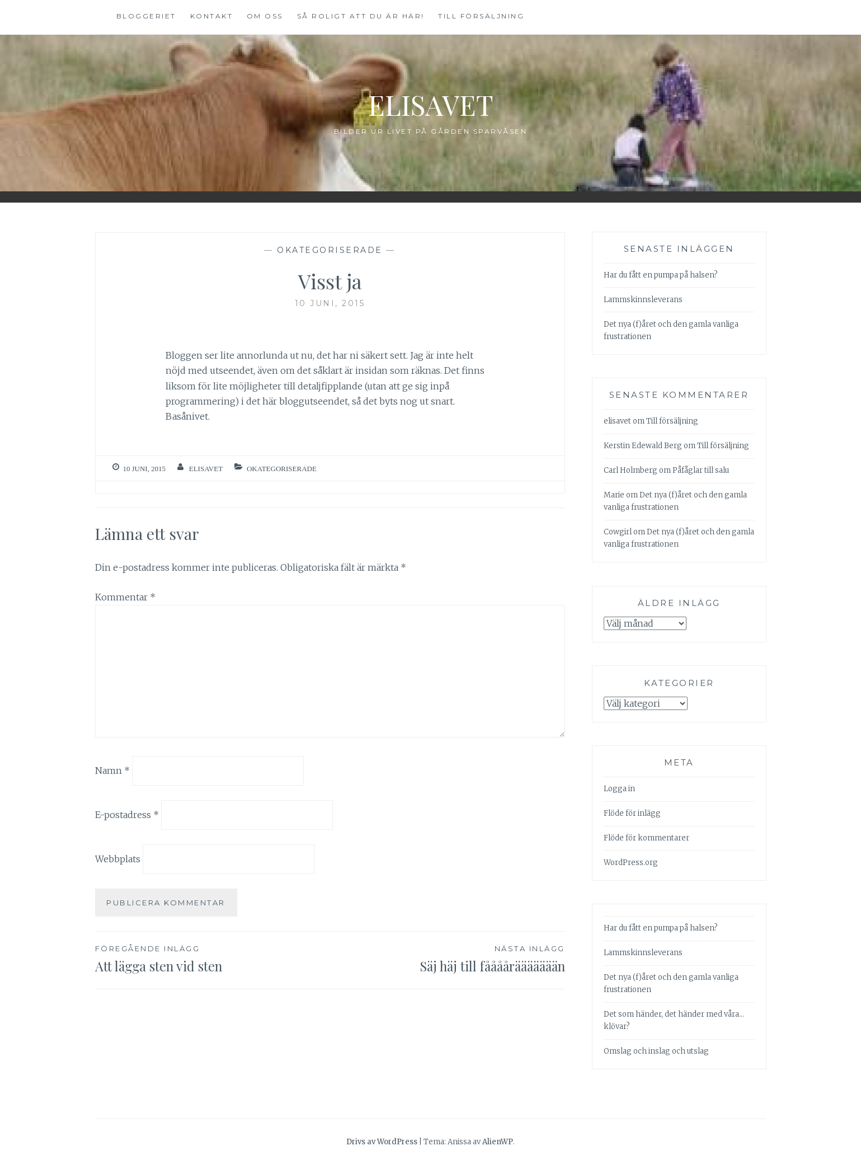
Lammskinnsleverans (643, 299)
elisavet (206, 468)
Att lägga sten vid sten (212, 958)
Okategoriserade (330, 250)
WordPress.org (631, 862)
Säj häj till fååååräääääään (447, 958)
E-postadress (127, 814)
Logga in (619, 788)
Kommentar (125, 597)
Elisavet (430, 104)
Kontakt (211, 16)
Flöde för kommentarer (646, 838)
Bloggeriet (146, 16)
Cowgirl (618, 532)
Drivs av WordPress (381, 1142)
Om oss (265, 16)
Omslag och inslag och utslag (656, 1051)
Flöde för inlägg (632, 813)
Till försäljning (481, 16)
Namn (112, 770)
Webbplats (117, 859)
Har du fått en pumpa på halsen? (661, 275)
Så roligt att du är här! (361, 16)
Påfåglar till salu (700, 470)
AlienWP (497, 1142)
